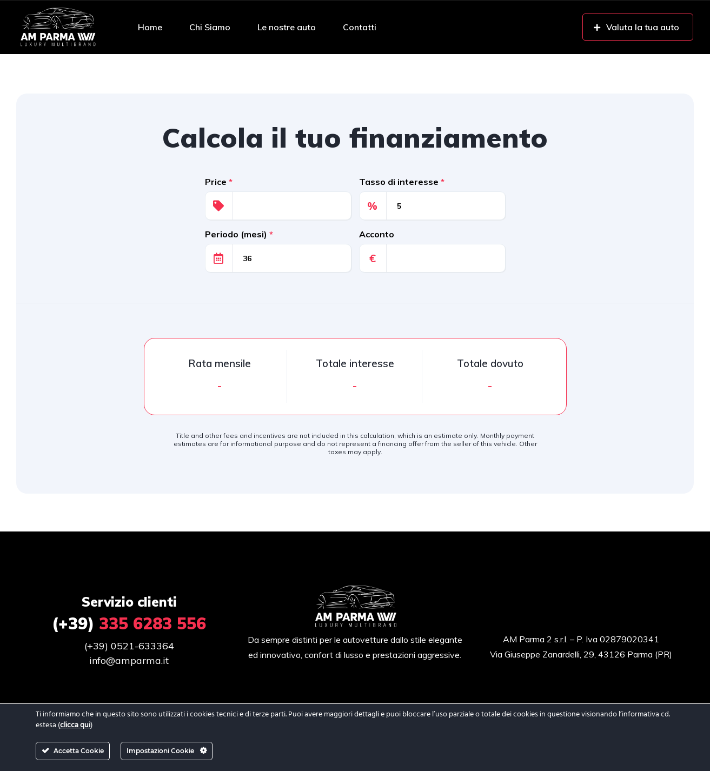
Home (150, 27)
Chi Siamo (209, 27)
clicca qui (75, 725)
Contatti (359, 27)
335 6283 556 (129, 623)
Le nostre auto (286, 27)
